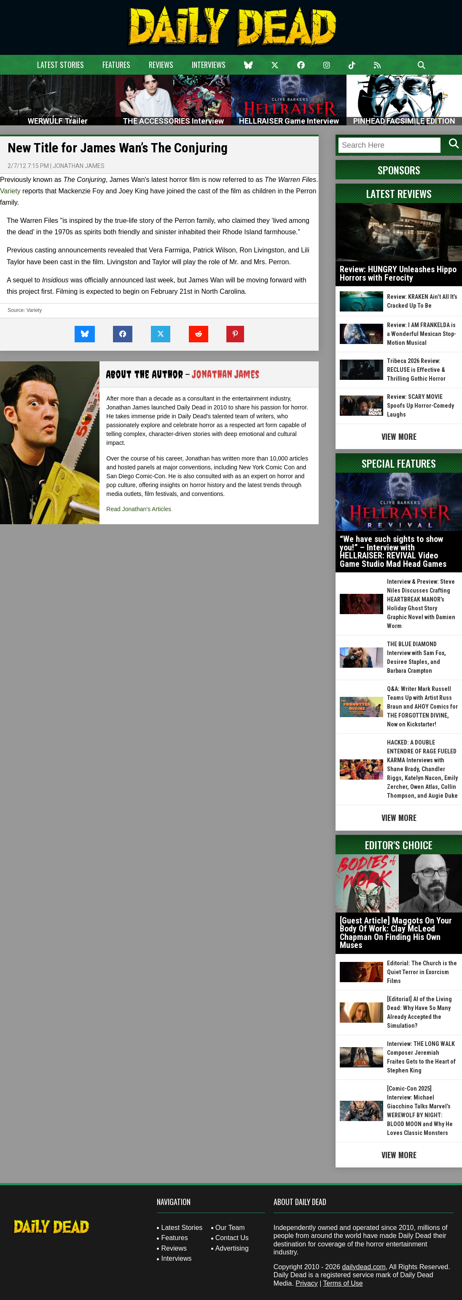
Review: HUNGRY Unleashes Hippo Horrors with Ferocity (398, 273)
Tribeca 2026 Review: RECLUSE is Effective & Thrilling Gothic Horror (416, 370)
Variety (10, 191)
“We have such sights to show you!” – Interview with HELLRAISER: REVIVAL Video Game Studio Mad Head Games (393, 551)
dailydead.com (364, 1266)
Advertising (232, 1248)
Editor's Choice (398, 844)
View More (398, 436)
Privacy (306, 1283)
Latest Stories (60, 64)
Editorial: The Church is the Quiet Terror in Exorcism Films (422, 972)
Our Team (230, 1227)
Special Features (399, 463)
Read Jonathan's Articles (138, 509)
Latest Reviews (399, 193)
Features (116, 64)
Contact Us (232, 1237)
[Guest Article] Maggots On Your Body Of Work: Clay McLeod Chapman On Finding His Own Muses (396, 933)
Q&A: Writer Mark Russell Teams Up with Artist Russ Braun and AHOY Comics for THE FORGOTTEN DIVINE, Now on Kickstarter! (422, 706)
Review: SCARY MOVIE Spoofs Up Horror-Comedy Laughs (420, 405)
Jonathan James (79, 165)
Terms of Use (343, 1283)
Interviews (209, 64)
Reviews (161, 64)
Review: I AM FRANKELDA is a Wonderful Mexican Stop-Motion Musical (421, 334)
